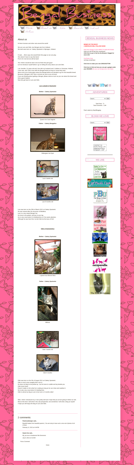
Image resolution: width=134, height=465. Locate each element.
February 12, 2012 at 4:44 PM (31, 427)
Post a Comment (25, 441)
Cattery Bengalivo (50, 123)
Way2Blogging (97, 110)
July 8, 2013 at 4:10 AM (29, 438)
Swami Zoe (26, 433)
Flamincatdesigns (28, 421)
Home (47, 445)
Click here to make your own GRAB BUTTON (97, 63)
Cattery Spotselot (37, 49)
